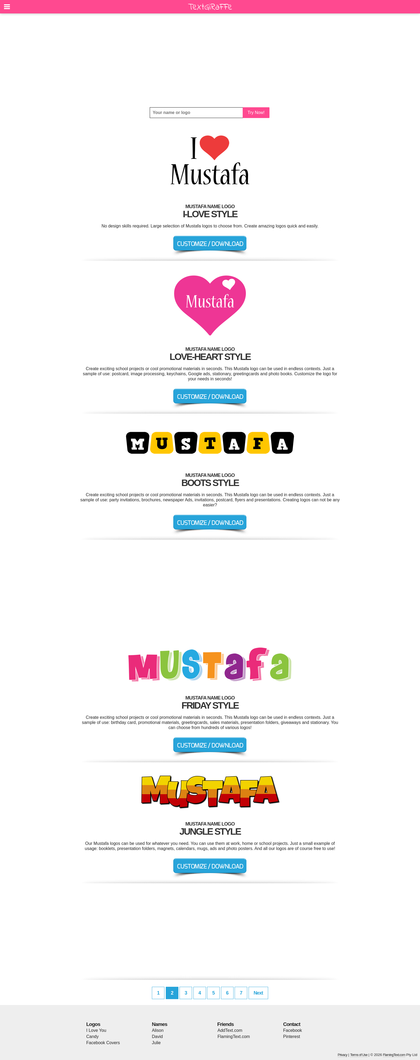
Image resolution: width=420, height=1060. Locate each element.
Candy (92, 1036)
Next (258, 993)
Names (159, 1024)
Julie (156, 1042)
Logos (93, 1024)
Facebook (292, 1030)
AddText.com (230, 1030)
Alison (158, 1030)
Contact (291, 1024)
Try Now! (256, 112)
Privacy (342, 1055)
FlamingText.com (234, 1036)
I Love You (96, 1030)
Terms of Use (359, 1055)
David (157, 1036)
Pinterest (291, 1036)
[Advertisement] (210, 60)
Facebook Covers (103, 1042)
